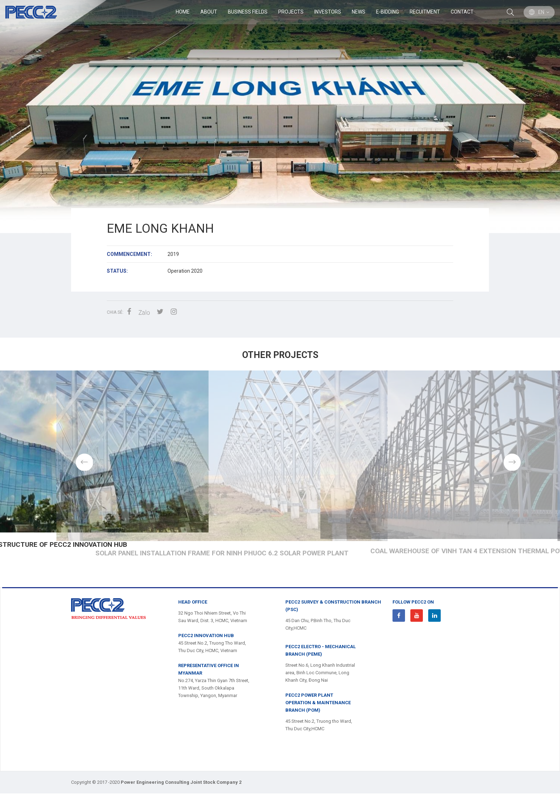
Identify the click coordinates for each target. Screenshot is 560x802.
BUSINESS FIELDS (247, 12)
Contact (461, 12)
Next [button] (512, 466)
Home (182, 12)
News (358, 12)
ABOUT (208, 12)
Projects (290, 12)
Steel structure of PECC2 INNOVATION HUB (280, 562)
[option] (280, 116)
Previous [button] (48, 466)
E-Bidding (387, 12)
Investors (327, 12)
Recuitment (424, 12)
